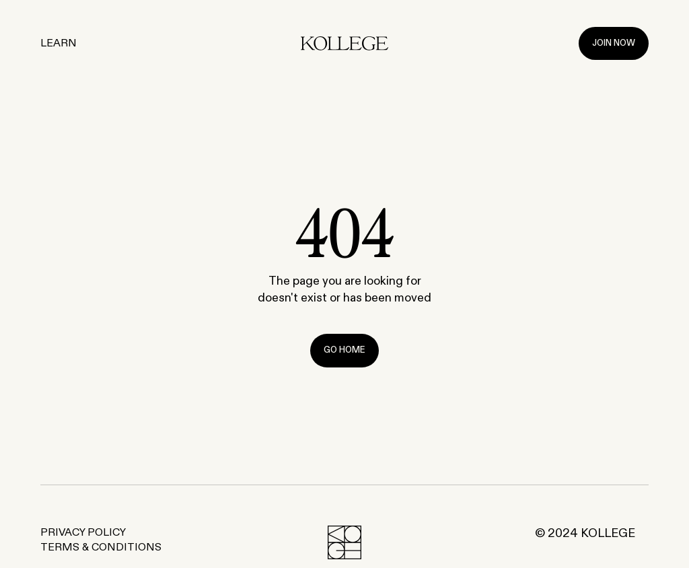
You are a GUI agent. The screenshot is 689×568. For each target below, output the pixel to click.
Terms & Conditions (100, 547)
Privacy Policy (83, 533)
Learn (58, 43)
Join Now (613, 43)
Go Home (344, 350)
